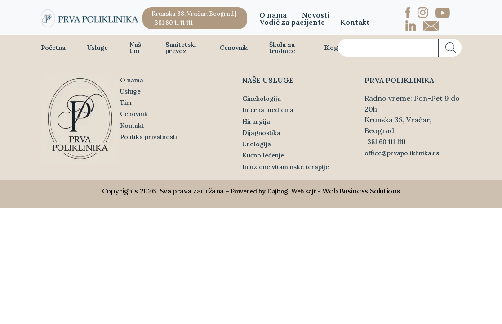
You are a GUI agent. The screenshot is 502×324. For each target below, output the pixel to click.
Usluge (97, 48)
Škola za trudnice (282, 47)
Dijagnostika (261, 133)
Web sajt (303, 191)
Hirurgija (256, 121)
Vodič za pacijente (292, 22)
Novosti (316, 14)
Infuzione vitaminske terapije (285, 167)
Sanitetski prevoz (180, 47)
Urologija (256, 144)
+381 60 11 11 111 (172, 23)
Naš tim (135, 47)
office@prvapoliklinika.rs (401, 153)
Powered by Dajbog (259, 191)
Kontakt (354, 22)
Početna (53, 48)
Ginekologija (261, 98)
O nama (273, 14)
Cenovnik (234, 48)
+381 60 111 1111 (385, 142)
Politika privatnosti (148, 137)
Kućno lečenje (263, 155)
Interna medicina (267, 110)
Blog (331, 48)
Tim (126, 103)
